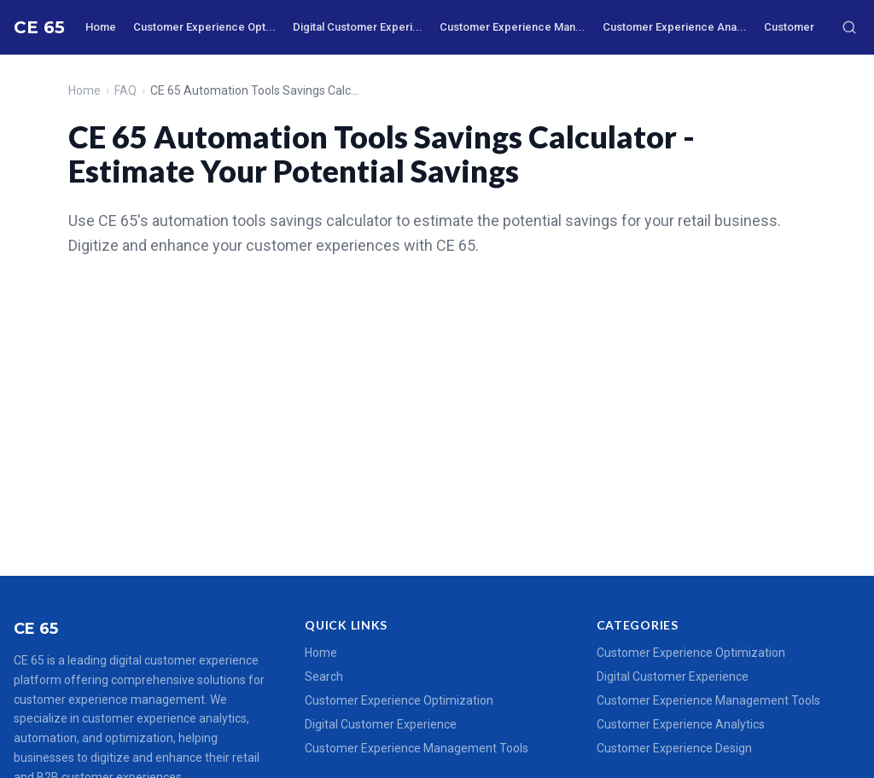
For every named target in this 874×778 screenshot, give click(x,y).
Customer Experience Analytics (681, 724)
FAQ (125, 90)
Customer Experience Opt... (204, 26)
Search (324, 676)
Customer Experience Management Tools (416, 748)
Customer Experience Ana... (675, 26)
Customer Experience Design (674, 748)
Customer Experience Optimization (399, 700)
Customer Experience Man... (513, 26)
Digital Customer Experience (381, 724)
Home (100, 26)
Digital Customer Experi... (357, 26)
